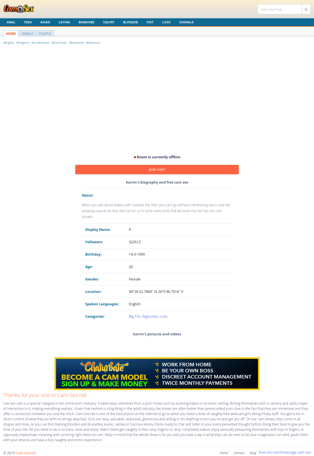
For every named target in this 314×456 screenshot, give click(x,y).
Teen (28, 22)
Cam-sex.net (26, 453)
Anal (11, 22)
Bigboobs (86, 22)
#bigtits (8, 43)
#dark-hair (59, 43)
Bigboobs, (151, 316)
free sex (265, 452)
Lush (166, 22)
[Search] (280, 9)
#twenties (93, 43)
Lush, (164, 316)
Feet (150, 22)
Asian (45, 22)
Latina (64, 22)
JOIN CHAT (157, 169)
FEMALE (27, 33)
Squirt (108, 22)
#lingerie (22, 43)
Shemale (186, 22)
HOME (11, 33)
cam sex (304, 452)
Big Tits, (135, 316)
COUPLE (45, 33)
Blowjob (130, 22)
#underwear (40, 43)
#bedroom (76, 43)
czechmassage (285, 452)
